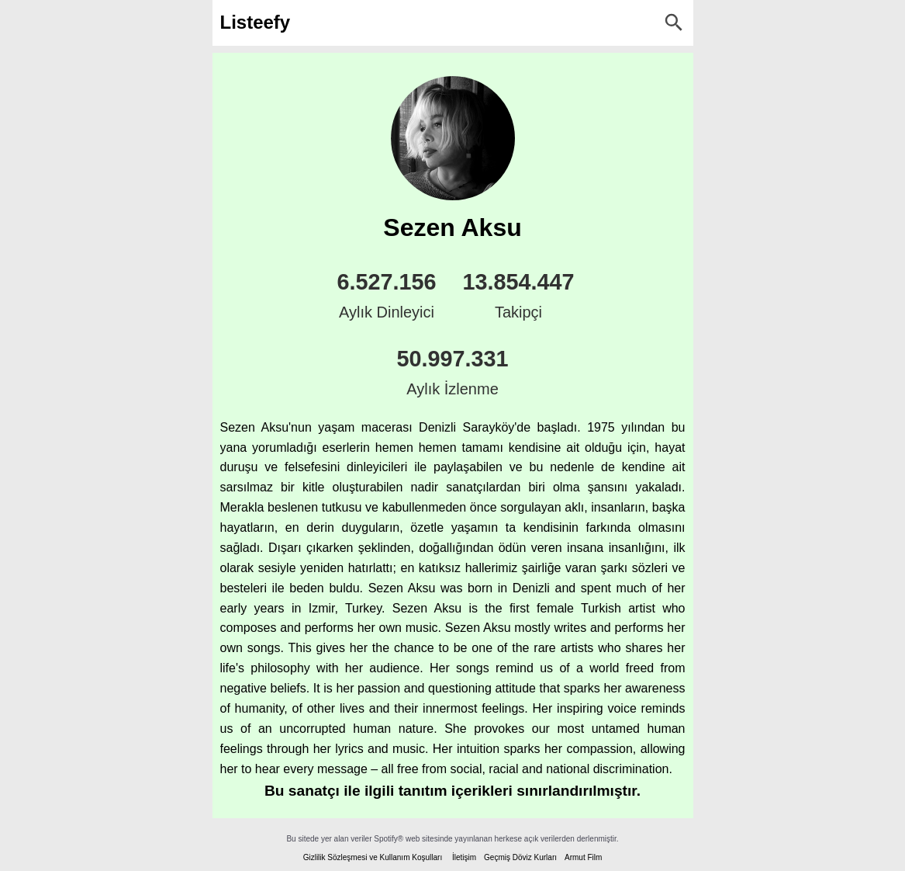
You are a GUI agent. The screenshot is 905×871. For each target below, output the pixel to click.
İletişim (464, 857)
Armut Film (583, 857)
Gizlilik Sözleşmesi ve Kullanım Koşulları (373, 857)
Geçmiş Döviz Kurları (520, 857)
